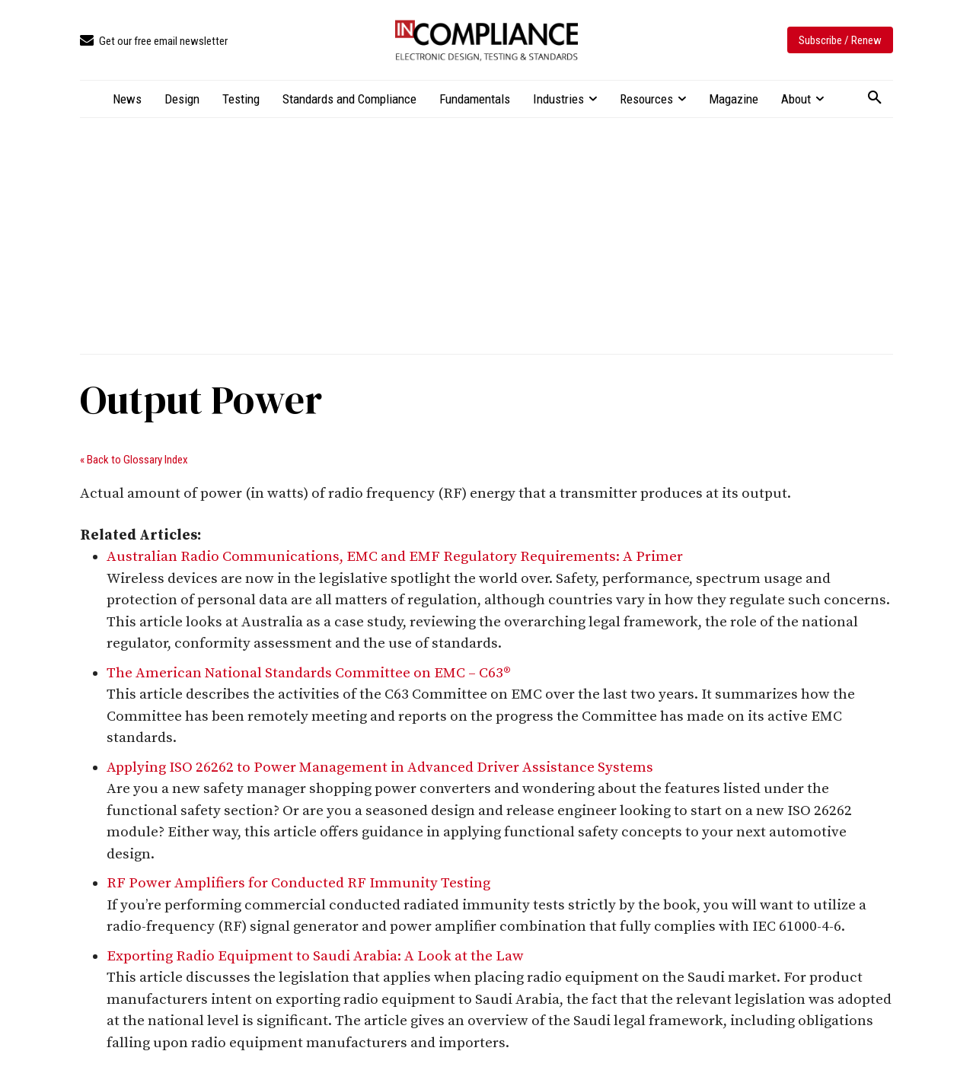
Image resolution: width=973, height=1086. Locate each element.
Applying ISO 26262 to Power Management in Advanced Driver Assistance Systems (380, 767)
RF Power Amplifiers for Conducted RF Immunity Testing (298, 883)
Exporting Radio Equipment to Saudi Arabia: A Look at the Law (315, 956)
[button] (875, 98)
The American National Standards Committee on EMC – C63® (309, 673)
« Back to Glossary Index (134, 460)
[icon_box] (154, 41)
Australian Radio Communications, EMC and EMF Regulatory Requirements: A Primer (395, 556)
